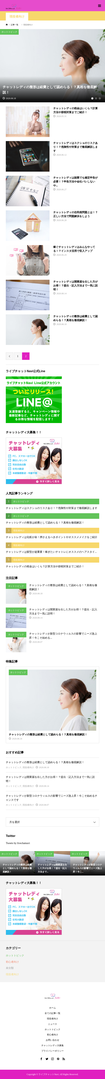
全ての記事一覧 (52, 1013)
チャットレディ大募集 (52, 1045)
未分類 (10, 968)
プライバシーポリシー (52, 1051)
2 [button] (96, 98)
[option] (52, 65)
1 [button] (92, 98)
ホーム (52, 1008)
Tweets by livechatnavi (18, 843)
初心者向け (12, 961)
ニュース (52, 1024)
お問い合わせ (52, 1040)
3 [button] (99, 98)
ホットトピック (13, 767)
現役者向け (17, 16)
